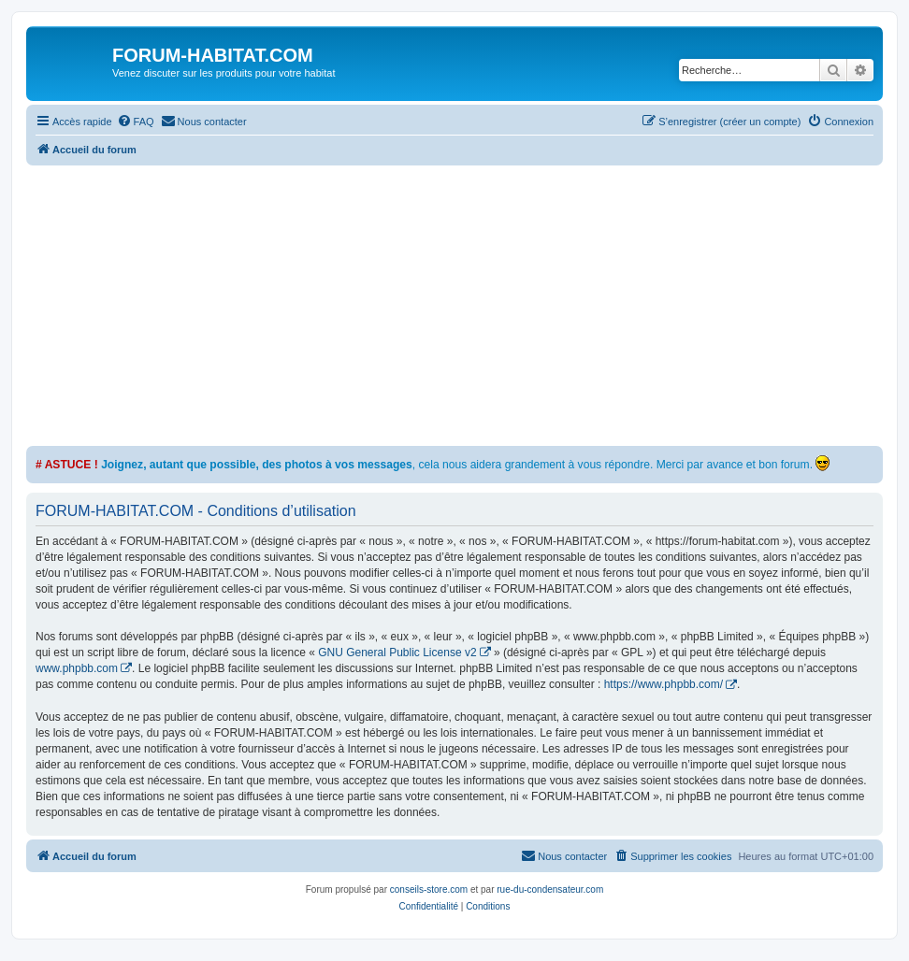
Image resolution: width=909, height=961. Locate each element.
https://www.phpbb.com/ (663, 684)
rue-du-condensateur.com (550, 889)
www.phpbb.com (77, 668)
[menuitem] (135, 121)
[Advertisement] (467, 306)
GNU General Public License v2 (397, 652)
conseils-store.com (429, 889)
